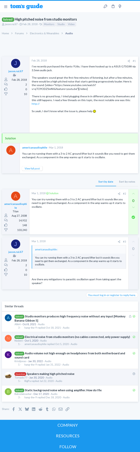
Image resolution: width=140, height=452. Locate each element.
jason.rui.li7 (11, 24)
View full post (32, 168)
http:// (36, 103)
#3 (124, 241)
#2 (124, 193)
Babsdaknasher (23, 393)
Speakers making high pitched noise (50, 373)
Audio (41, 324)
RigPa (27, 381)
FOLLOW (67, 446)
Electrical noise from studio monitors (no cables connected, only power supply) (77, 337)
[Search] (135, 6)
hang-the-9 (30, 328)
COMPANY (67, 425)
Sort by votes (127, 181)
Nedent (19, 340)
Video (71, 24)
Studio (61, 24)
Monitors (49, 24)
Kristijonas (20, 361)
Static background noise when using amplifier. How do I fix (63, 390)
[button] (5, 6)
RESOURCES (67, 435)
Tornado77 (21, 377)
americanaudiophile (34, 147)
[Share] (128, 61)
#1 (134, 60)
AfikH (18, 324)
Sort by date (105, 181)
